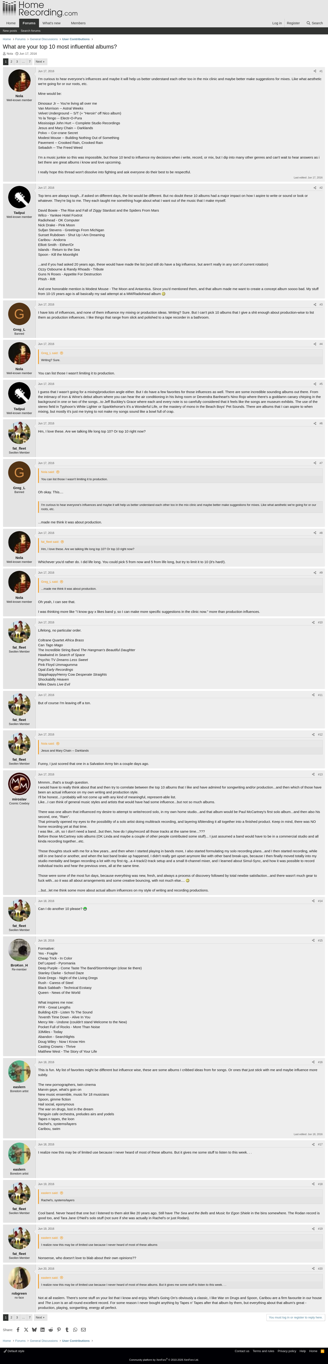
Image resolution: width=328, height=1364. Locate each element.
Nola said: (48, 472)
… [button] (23, 61)
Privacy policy (287, 1351)
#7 (321, 463)
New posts (10, 30)
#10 (320, 622)
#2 (321, 187)
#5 (321, 384)
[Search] (314, 23)
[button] (64, 23)
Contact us (242, 1351)
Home (11, 23)
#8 (321, 533)
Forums (29, 23)
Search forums (31, 30)
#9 (321, 572)
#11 (320, 695)
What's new (52, 23)
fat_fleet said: (50, 541)
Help (303, 1351)
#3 (321, 304)
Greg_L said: (49, 353)
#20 (320, 1268)
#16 (320, 1062)
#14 (320, 901)
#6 (321, 423)
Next (39, 61)
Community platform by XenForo (164, 1359)
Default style (14, 1351)
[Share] (315, 71)
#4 (321, 344)
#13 (320, 774)
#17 (320, 1144)
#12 (320, 734)
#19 (320, 1228)
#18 (320, 1184)
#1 (321, 71)
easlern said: (49, 1193)
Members (78, 23)
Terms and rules (263, 1351)
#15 (320, 940)
